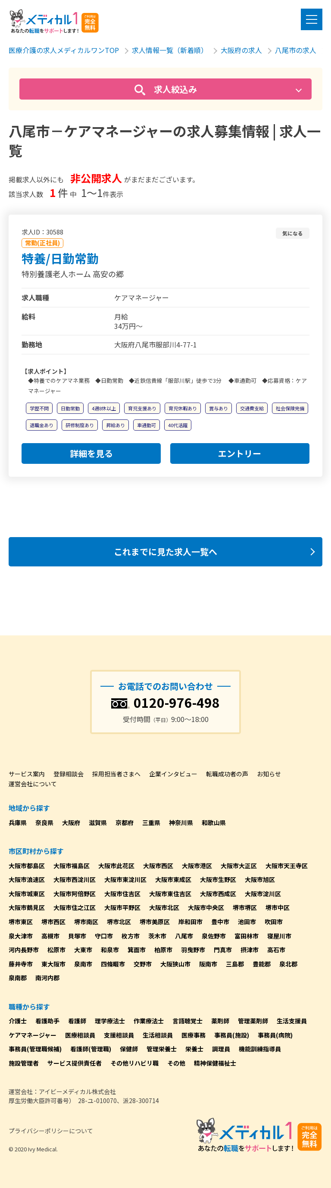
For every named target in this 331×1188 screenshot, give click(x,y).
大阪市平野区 (122, 907)
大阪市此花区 (116, 865)
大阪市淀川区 (263, 893)
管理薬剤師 (253, 1020)
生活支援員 (292, 1020)
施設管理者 (24, 1063)
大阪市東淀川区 (125, 879)
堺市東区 (21, 921)
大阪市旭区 (260, 879)
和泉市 (110, 949)
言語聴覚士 (187, 1020)
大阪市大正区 (239, 865)
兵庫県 (18, 822)
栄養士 (194, 1048)
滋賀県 (98, 822)
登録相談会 (68, 773)
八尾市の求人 (295, 50)
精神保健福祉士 (215, 1063)
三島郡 (235, 964)
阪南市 (208, 964)
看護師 (77, 1020)
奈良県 (44, 822)
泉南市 (83, 964)
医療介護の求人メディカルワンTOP (64, 50)
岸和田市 (190, 921)
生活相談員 (158, 1035)
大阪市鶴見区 (27, 907)
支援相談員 (119, 1035)
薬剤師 (220, 1020)
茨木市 (157, 936)
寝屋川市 (279, 936)
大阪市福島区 (71, 865)
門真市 (223, 949)
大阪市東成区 (173, 879)
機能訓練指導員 (260, 1048)
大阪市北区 (164, 907)
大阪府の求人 (241, 50)
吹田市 (274, 921)
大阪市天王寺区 (286, 865)
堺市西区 (53, 921)
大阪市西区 (158, 865)
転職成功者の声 (227, 773)
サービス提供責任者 (74, 1063)
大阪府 (71, 822)
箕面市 (137, 949)
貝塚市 (77, 936)
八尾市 (184, 936)
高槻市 (50, 936)
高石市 (276, 949)
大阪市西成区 (218, 893)
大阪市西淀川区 (74, 879)
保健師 (129, 1048)
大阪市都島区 (27, 865)
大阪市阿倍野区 (74, 893)
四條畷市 (113, 964)
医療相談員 (80, 1035)
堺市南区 (86, 921)
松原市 (56, 949)
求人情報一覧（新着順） (170, 50)
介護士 (18, 1020)
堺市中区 (277, 907)
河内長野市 (24, 949)
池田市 (247, 921)
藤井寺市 (21, 964)
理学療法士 (110, 1020)
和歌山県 (214, 822)
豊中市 (220, 921)
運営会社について (33, 783)
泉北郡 (288, 964)
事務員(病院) (275, 1035)
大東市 (83, 949)
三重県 (151, 822)
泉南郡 (18, 977)
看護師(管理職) (90, 1048)
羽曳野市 (193, 949)
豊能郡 (262, 964)
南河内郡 (47, 977)
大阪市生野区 (218, 879)
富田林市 (246, 936)
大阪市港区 (197, 865)
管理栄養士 (162, 1048)
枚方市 (131, 936)
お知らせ (269, 773)
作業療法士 (149, 1020)
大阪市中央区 (206, 907)
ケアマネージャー (32, 1035)
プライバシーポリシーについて (51, 1130)
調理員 (221, 1048)
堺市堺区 (245, 907)
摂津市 (249, 949)
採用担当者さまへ (116, 773)
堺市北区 (119, 921)
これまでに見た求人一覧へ (165, 551)
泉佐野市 (214, 936)
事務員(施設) (231, 1035)
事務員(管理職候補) (35, 1048)
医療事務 (193, 1035)
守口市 (104, 936)
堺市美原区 (155, 921)
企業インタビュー (173, 773)
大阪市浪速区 (27, 879)
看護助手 (47, 1020)
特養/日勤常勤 (60, 258)
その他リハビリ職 (134, 1063)
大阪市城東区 (27, 893)
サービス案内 (27, 773)
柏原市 (163, 949)
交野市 (143, 964)
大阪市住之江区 (74, 907)
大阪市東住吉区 (170, 893)
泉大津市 (21, 936)
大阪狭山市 (175, 964)
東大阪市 (53, 964)
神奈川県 (181, 822)
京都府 (125, 822)
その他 (176, 1063)
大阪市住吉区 (122, 893)
